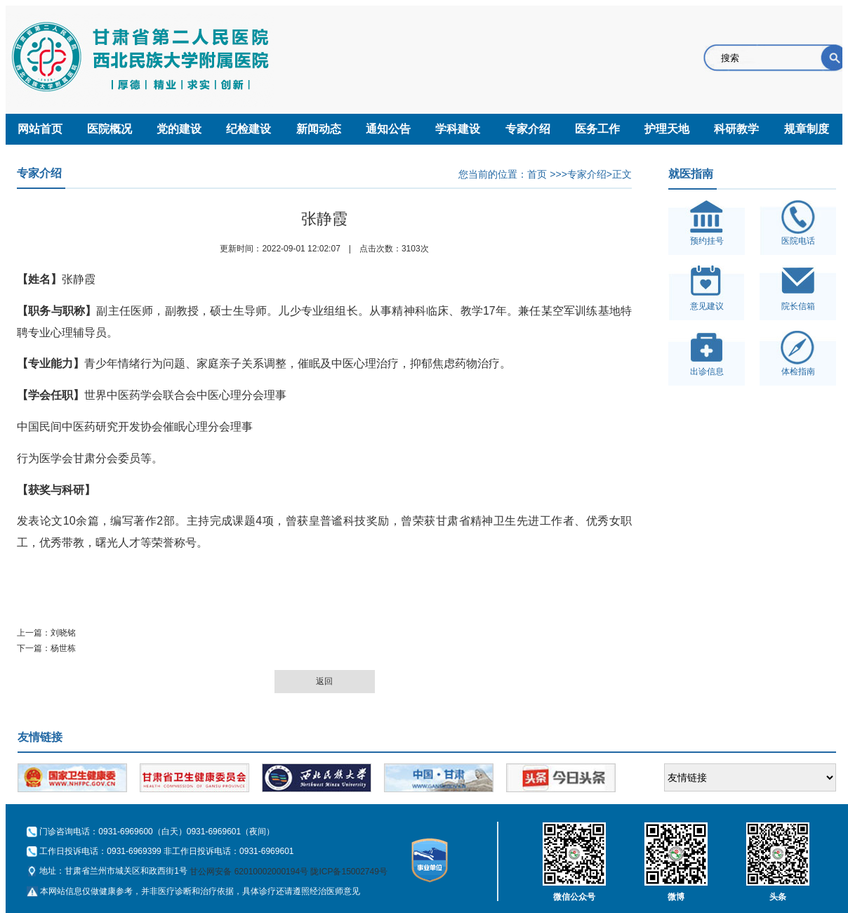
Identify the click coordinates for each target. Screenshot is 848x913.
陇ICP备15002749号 (348, 871)
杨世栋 (63, 648)
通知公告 (388, 129)
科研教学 (736, 129)
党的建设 (179, 129)
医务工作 (597, 129)
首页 (537, 174)
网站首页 (40, 129)
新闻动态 (318, 129)
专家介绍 (527, 129)
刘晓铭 (63, 633)
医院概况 (109, 129)
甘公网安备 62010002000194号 (249, 871)
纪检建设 (248, 129)
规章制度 (806, 129)
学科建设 (457, 129)
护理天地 (666, 129)
